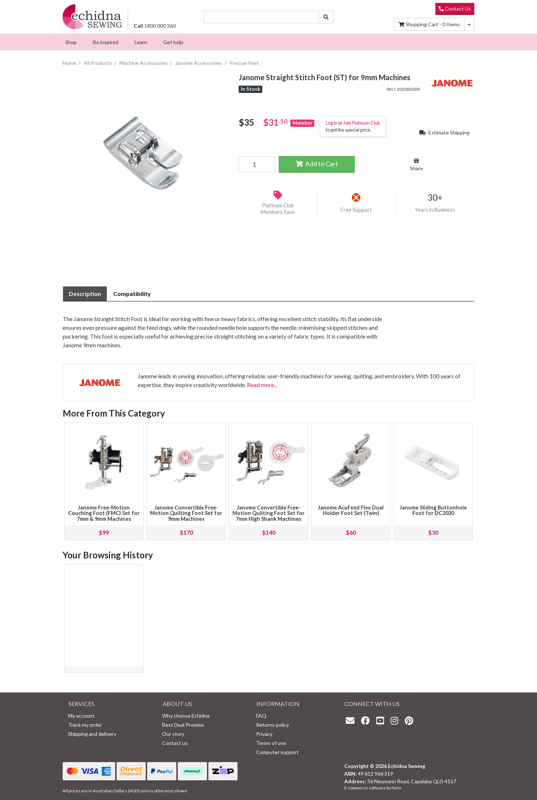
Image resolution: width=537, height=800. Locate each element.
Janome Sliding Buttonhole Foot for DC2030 (433, 510)
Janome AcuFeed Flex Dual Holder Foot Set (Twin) (351, 510)
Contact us (175, 743)
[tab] (85, 293)
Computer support (277, 752)
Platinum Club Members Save (278, 208)
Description (85, 293)
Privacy (264, 734)
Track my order (85, 725)
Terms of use (271, 743)
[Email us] (352, 720)
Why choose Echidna (185, 716)
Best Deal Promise (183, 725)
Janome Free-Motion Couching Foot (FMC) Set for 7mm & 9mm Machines (104, 513)
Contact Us (455, 8)
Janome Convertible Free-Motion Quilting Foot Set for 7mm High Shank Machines (268, 513)
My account (81, 716)
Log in (331, 123)
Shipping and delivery (92, 734)
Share (416, 164)
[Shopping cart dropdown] (469, 24)
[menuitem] (71, 42)
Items (429, 24)
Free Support (356, 210)
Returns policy (272, 725)
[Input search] (262, 17)
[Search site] (326, 17)
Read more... (262, 384)
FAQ (261, 716)
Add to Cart (316, 164)
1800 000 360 (155, 26)
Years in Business (435, 210)
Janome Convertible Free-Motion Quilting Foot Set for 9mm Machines (186, 513)
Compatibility (132, 293)
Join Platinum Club (361, 123)
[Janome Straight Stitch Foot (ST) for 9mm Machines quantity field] (257, 164)
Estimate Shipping (444, 132)
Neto (396, 787)
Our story (173, 734)
